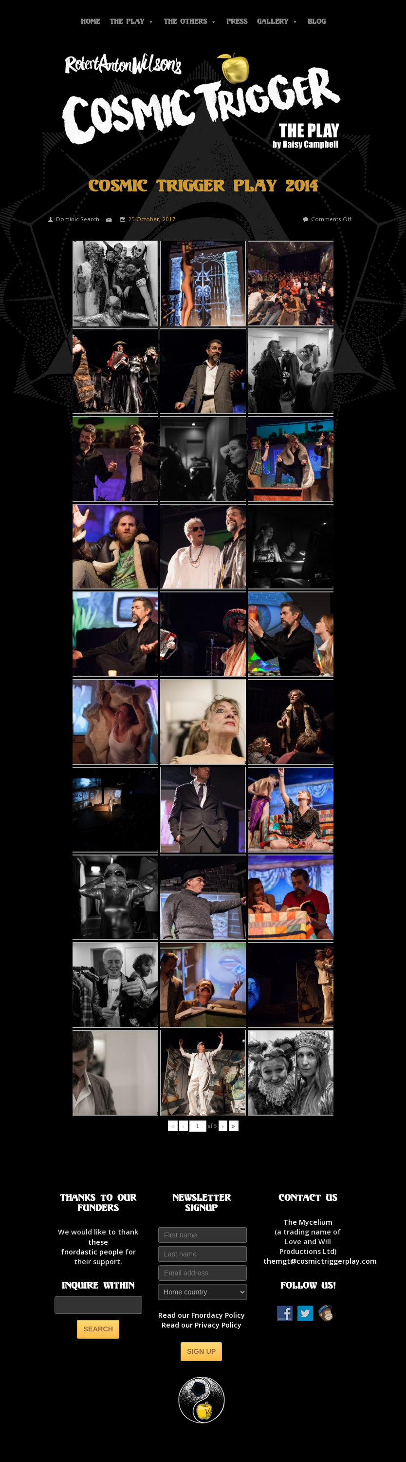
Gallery (277, 21)
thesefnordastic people (92, 1246)
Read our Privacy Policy (201, 1324)
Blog (317, 21)
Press (236, 21)
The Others (190, 21)
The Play (132, 21)
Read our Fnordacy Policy (201, 1315)
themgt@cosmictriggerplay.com (320, 1261)
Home (90, 21)
